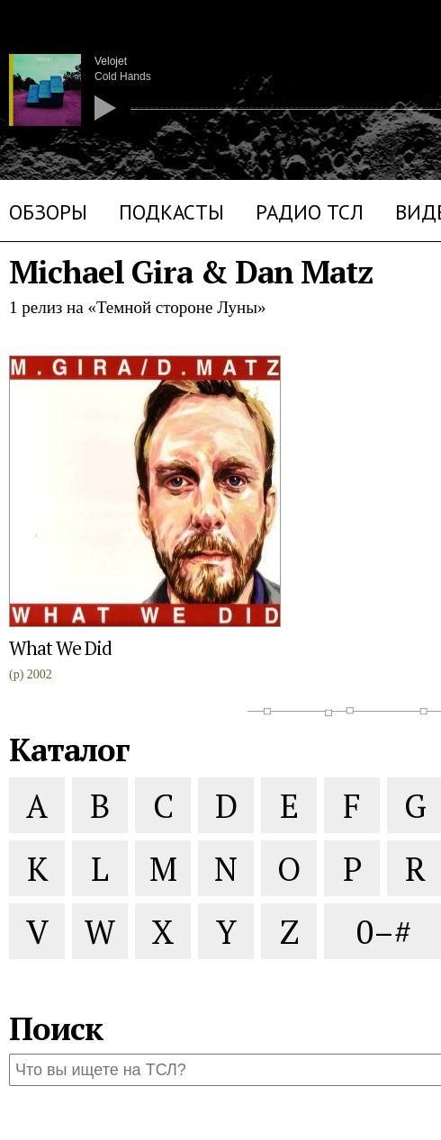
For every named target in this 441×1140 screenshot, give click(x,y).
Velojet (110, 61)
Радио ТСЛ (310, 212)
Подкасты (171, 212)
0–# (381, 931)
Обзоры (48, 212)
